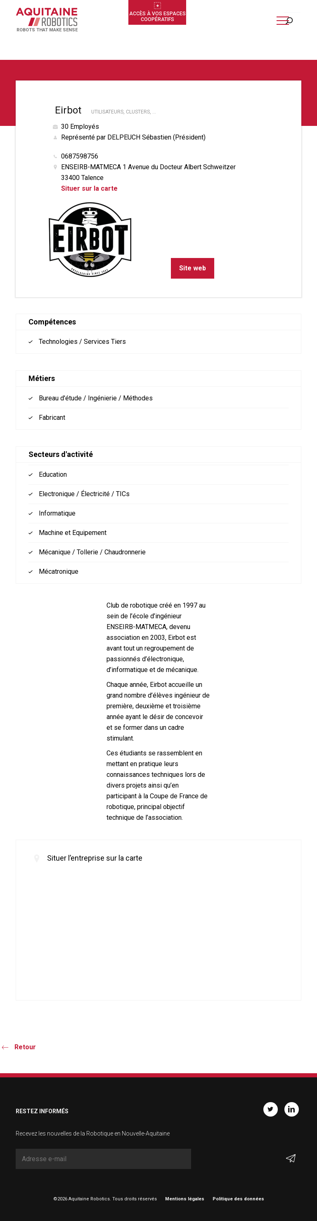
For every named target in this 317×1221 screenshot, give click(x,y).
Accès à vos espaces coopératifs (157, 16)
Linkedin (291, 1109)
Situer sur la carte (89, 188)
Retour (25, 1047)
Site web (192, 268)
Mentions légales (184, 1199)
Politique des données (238, 1199)
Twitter (270, 1109)
